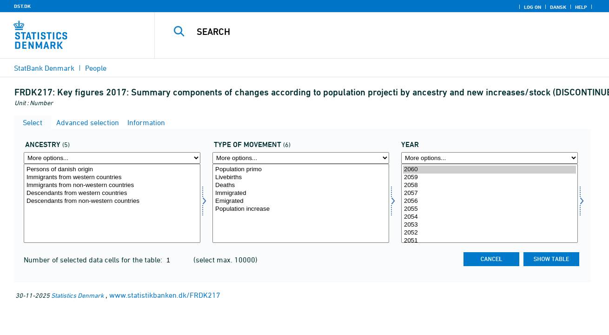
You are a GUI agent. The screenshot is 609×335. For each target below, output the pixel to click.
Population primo (300, 170)
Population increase (300, 209)
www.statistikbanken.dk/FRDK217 (164, 295)
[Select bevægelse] (300, 203)
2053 (489, 225)
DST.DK (22, 6)
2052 (489, 233)
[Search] (372, 31)
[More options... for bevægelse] (300, 158)
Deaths (300, 185)
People (95, 68)
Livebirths (300, 177)
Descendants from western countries (112, 193)
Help (581, 7)
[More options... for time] (489, 158)
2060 (489, 170)
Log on (532, 7)
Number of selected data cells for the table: (94, 259)
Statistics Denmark (77, 295)
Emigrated (300, 201)
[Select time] (489, 203)
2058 (489, 185)
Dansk (558, 7)
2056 (489, 201)
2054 (489, 217)
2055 (489, 209)
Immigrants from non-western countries (112, 185)
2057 (489, 193)
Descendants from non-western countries (112, 201)
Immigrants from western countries (112, 177)
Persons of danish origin (112, 170)
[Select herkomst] (112, 203)
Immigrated (300, 193)
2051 (489, 241)
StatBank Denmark (44, 68)
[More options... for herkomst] (112, 158)
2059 (489, 177)
